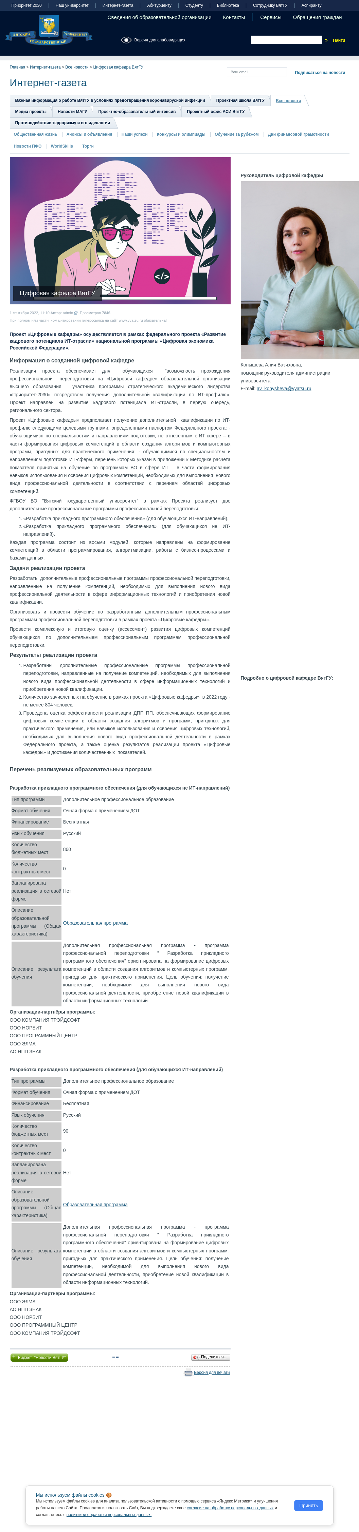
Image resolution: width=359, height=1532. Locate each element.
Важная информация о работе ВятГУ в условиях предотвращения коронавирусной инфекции (110, 100)
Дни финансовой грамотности (298, 134)
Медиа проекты (31, 111)
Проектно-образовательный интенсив (137, 111)
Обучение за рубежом (236, 134)
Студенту (194, 5)
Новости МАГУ (72, 111)
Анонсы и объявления (89, 134)
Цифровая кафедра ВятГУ (118, 67)
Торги (88, 146)
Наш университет (72, 5)
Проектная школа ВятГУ (240, 100)
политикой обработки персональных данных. (109, 1514)
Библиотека (228, 5)
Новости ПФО (28, 146)
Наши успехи (135, 134)
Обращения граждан (317, 17)
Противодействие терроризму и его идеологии (62, 122)
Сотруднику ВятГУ (270, 5)
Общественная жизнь (35, 134)
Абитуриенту (159, 5)
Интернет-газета (118, 5)
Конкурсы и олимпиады (181, 134)
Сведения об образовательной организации (160, 17)
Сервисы (270, 17)
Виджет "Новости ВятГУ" (39, 1357)
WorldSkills (62, 146)
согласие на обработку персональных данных (230, 1508)
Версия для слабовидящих (159, 40)
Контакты (234, 17)
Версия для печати (212, 1372)
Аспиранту (312, 5)
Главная (17, 67)
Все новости (76, 67)
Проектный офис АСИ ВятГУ (216, 111)
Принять (309, 1505)
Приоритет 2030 (27, 5)
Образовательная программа (95, 923)
